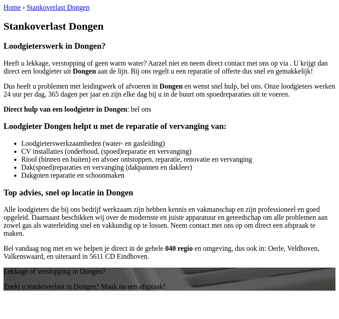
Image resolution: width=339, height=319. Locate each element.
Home (12, 7)
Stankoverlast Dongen (58, 7)
